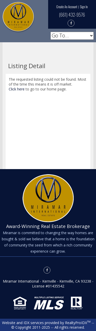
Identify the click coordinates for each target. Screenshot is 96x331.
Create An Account (66, 6)
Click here (17, 89)
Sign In (84, 6)
